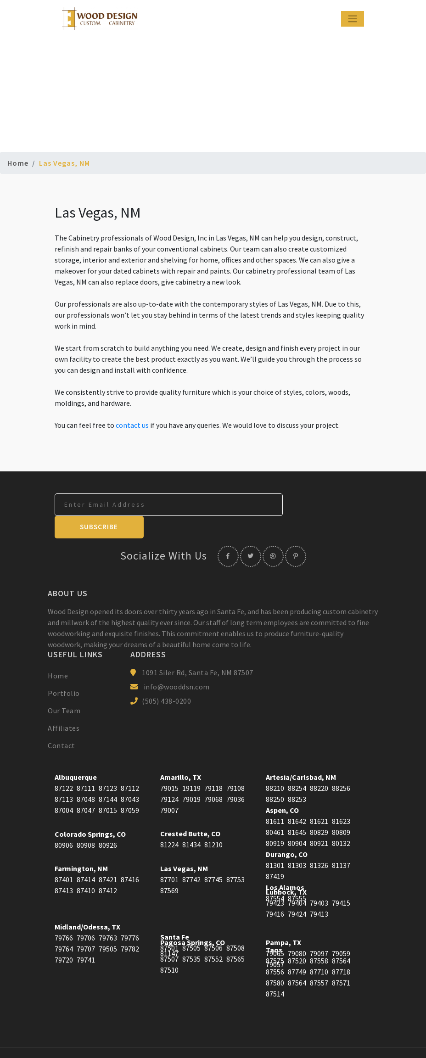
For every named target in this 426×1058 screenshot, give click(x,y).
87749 (297, 949)
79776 (130, 915)
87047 (86, 788)
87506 (213, 925)
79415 (341, 880)
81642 (297, 799)
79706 (86, 915)
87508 (235, 925)
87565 (235, 936)
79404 (297, 880)
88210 (275, 766)
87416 (130, 857)
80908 (86, 823)
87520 (297, 938)
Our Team (64, 688)
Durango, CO (287, 832)
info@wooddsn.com (177, 664)
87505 (191, 925)
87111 (86, 766)
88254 (297, 766)
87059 (130, 788)
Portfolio (64, 671)
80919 (275, 821)
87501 (169, 925)
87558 (319, 938)
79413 (319, 891)
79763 (108, 915)
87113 (64, 777)
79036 (235, 777)
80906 (64, 823)
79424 (297, 891)
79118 (213, 766)
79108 (235, 766)
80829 (319, 810)
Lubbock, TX (286, 869)
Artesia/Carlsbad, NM (301, 755)
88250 (275, 777)
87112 (130, 766)
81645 (297, 810)
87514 (275, 971)
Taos (274, 927)
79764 (64, 926)
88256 (341, 766)
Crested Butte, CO (190, 811)
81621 (319, 799)
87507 (169, 936)
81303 (297, 843)
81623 (341, 799)
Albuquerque (76, 755)
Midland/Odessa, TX (87, 904)
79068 (213, 777)
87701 (169, 857)
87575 (275, 938)
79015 (169, 766)
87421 (108, 857)
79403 (319, 880)
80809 (341, 810)
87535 (191, 936)
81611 (275, 799)
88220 (319, 766)
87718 (341, 949)
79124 (169, 777)
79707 (86, 926)
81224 (169, 822)
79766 (64, 915)
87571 (341, 960)
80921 (319, 821)
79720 (64, 937)
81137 (341, 843)
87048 (86, 777)
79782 (130, 926)
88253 (297, 777)
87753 (235, 857)
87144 (108, 777)
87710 (319, 949)
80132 (341, 821)
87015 (108, 788)
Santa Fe (174, 914)
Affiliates (63, 706)
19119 (191, 766)
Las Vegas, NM (184, 846)
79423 (275, 880)
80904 (297, 821)
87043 (130, 777)
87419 (275, 854)
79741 (86, 937)
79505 (108, 926)
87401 (64, 857)
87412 (108, 868)
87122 (64, 766)
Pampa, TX (283, 920)
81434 (191, 822)
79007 (169, 788)
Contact (61, 723)
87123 (108, 766)
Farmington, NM (81, 846)
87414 (86, 857)
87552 (213, 936)
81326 (319, 843)
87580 (275, 960)
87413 (64, 868)
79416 (275, 891)
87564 (341, 938)
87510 (169, 947)
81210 (213, 822)
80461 (275, 810)
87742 (191, 857)
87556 (275, 949)
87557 (319, 960)
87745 (213, 857)
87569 (169, 868)
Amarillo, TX (180, 755)
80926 (108, 823)
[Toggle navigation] (352, 19)
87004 (64, 788)
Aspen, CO (282, 788)
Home (17, 163)
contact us (132, 425)
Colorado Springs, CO (90, 812)
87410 (86, 868)
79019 (191, 777)
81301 (275, 843)
